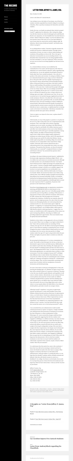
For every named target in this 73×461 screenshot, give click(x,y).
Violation (47, 391)
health (47, 390)
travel (43, 391)
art (34, 390)
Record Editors (43, 389)
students (34, 391)
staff (31, 391)
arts (36, 390)
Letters (50, 389)
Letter (53, 390)
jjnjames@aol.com (38, 370)
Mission (6, 16)
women (51, 391)
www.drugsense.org (41, 187)
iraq (49, 390)
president (62, 390)
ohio (58, 390)
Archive (6, 22)
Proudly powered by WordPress (37, 458)
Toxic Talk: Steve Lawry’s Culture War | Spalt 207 (48, 419)
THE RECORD (10, 6)
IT (51, 390)
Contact (6, 19)
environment (42, 390)
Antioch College (57, 389)
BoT (38, 390)
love (56, 390)
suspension (39, 391)
